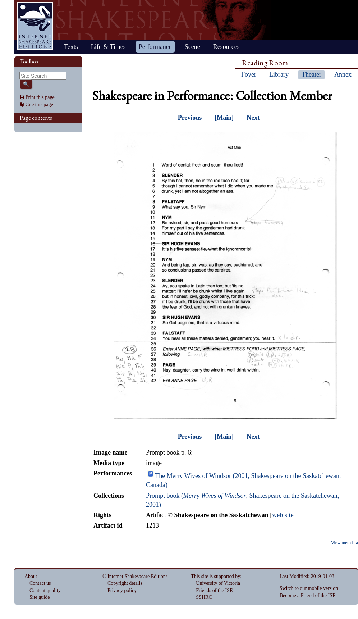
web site (282, 515)
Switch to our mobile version (309, 588)
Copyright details (124, 583)
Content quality (45, 590)
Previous (190, 117)
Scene (192, 46)
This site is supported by (215, 576)
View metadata (344, 542)
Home (35, 26)
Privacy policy (122, 590)
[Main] (224, 117)
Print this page (40, 97)
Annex (343, 74)
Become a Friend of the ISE (308, 595)
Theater (311, 74)
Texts (71, 46)
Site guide (39, 597)
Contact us (40, 583)
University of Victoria (218, 583)
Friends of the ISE (214, 590)
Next (253, 117)
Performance (155, 46)
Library (279, 74)
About (30, 576)
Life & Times (108, 46)
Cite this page (39, 104)
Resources (226, 46)
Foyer (248, 74)
